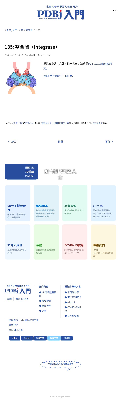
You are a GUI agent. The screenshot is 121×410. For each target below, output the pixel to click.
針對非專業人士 (73, 286)
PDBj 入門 (12, 30)
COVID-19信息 (73, 309)
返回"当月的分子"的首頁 (57, 76)
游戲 (44, 310)
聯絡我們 (13, 325)
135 (38, 30)
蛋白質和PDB (74, 297)
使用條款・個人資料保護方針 (24, 320)
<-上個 (12, 141)
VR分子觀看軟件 (47, 294)
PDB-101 (29, 123)
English (27, 338)
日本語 (15, 338)
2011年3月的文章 (61, 123)
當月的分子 (26, 30)
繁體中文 (54, 338)
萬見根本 (46, 301)
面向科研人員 (16, 330)
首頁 (60, 141)
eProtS (71, 302)
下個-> (109, 141)
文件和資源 (73, 316)
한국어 (67, 338)
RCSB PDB (18, 123)
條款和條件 (97, 123)
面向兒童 (43, 286)
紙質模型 (46, 306)
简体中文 (40, 338)
